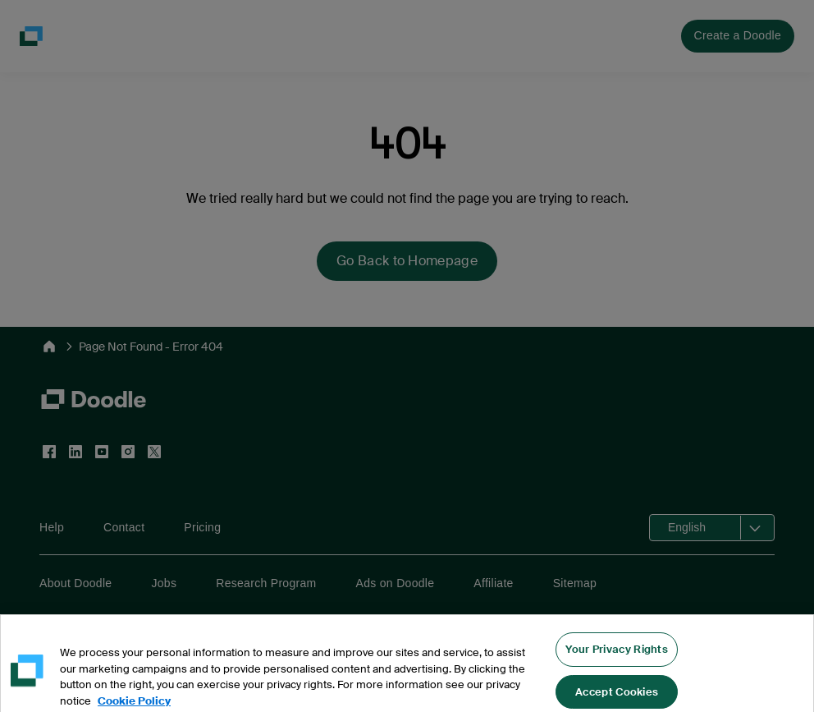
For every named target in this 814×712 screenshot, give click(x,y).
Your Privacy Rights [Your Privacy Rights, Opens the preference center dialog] (616, 666)
